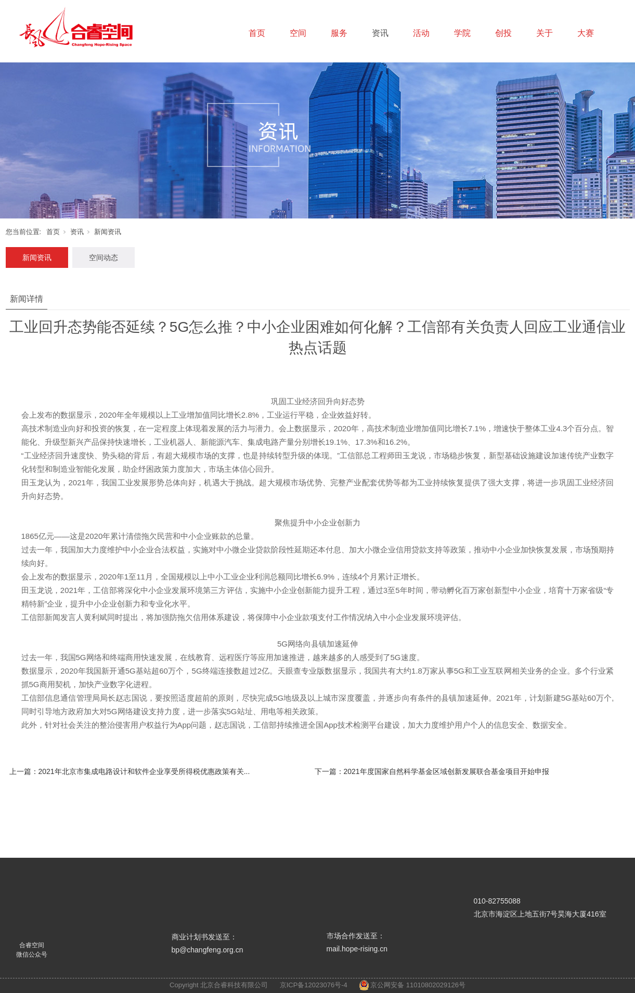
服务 (339, 33)
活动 (421, 33)
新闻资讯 (107, 232)
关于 (544, 33)
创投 (503, 33)
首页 (257, 33)
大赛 (585, 33)
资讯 (380, 33)
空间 (298, 33)
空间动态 (103, 257)
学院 (462, 33)
